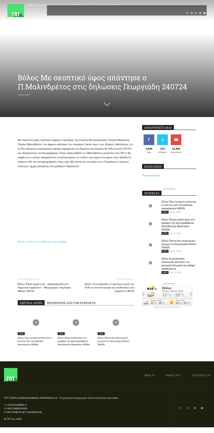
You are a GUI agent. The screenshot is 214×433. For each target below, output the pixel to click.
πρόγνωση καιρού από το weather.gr (167, 307)
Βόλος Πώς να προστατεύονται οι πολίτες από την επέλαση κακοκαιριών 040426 (35, 341)
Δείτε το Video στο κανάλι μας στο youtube (42, 241)
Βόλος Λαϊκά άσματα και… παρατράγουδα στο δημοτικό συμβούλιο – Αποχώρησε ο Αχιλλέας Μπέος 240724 (44, 288)
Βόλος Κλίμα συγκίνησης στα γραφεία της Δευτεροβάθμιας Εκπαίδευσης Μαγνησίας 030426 (74, 341)
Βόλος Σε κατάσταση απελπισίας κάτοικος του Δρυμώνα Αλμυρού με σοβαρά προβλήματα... (178, 263)
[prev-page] (20, 351)
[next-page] (25, 351)
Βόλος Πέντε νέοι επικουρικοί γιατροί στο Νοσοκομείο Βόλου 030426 (113, 341)
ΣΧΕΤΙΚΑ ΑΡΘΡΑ (31, 303)
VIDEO (21, 333)
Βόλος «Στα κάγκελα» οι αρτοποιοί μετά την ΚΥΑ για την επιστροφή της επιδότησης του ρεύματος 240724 (109, 288)
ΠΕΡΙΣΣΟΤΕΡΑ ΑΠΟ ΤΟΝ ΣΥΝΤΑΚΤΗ (71, 303)
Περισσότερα (151, 175)
